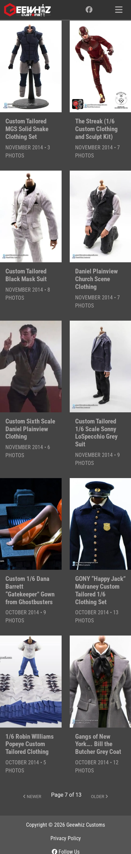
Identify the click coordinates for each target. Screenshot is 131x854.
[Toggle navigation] (119, 9)
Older (99, 796)
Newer (32, 796)
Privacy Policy (65, 838)
